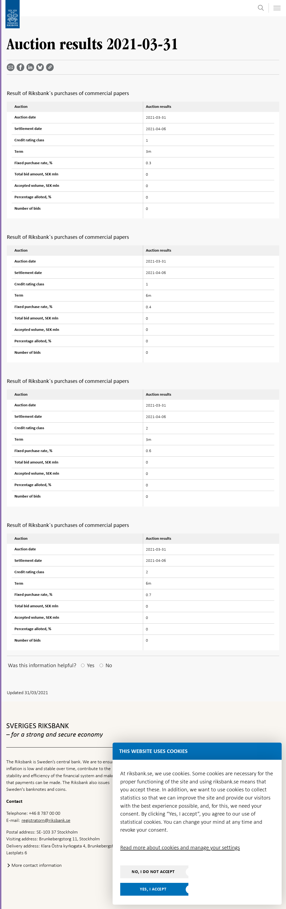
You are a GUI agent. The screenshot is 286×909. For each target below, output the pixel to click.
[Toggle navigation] (276, 8)
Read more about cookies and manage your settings (180, 847)
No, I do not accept (153, 872)
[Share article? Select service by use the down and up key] (31, 67)
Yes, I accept (153, 889)
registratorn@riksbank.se (46, 820)
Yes (90, 665)
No (109, 665)
